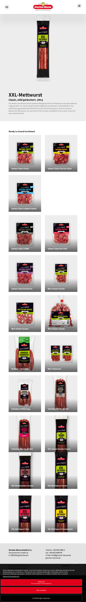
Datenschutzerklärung (11, 576)
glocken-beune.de (53, 558)
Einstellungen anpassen (41, 598)
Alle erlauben (41, 590)
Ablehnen (41, 582)
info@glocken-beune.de (61, 555)
